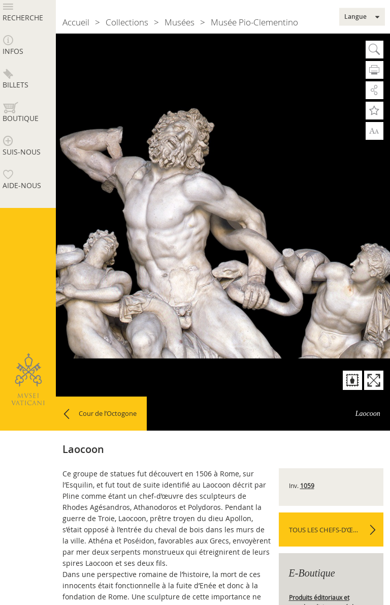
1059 (307, 485)
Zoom (374, 131)
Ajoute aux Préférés (374, 110)
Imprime (374, 70)
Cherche (374, 49)
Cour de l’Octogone (108, 413)
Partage (374, 90)
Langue (355, 16)
